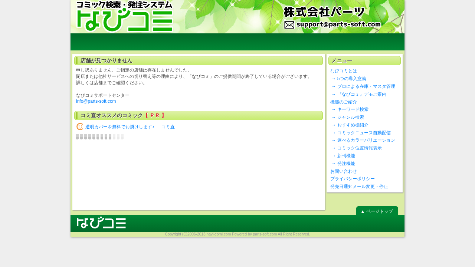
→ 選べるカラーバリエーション (362, 140)
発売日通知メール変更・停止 (359, 186)
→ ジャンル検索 (347, 117)
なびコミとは (343, 70)
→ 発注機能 (342, 163)
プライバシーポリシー (352, 178)
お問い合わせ (343, 171)
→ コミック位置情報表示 (356, 148)
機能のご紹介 (343, 102)
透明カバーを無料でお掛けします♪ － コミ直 (130, 126)
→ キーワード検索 (349, 109)
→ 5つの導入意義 (348, 78)
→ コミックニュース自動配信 (360, 132)
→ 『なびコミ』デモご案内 (358, 94)
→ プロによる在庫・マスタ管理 (362, 86)
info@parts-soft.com (96, 101)
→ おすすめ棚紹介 (349, 125)
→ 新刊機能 (342, 155)
